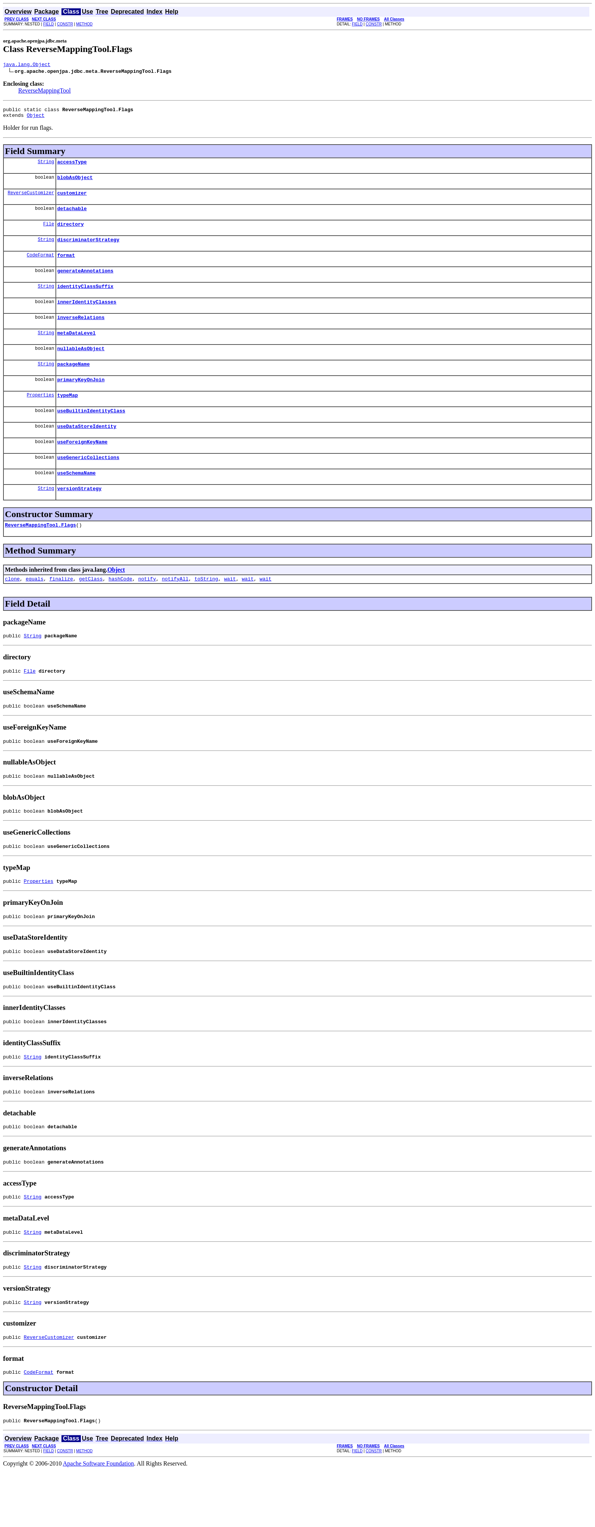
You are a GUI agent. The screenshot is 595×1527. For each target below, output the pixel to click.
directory (70, 233)
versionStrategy (79, 516)
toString (206, 609)
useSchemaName (76, 500)
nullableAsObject (81, 366)
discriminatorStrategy (88, 249)
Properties (40, 416)
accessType (72, 166)
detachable (72, 216)
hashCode (120, 609)
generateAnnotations (85, 283)
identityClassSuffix (85, 299)
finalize (61, 609)
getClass (90, 609)
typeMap (67, 416)
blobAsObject (75, 182)
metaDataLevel (76, 349)
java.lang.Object (26, 65)
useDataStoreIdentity (86, 450)
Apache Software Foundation (98, 1520)
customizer (72, 199)
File (48, 233)
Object (35, 118)
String (46, 166)
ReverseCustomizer (31, 199)
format (66, 266)
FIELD (48, 24)
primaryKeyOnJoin (81, 399)
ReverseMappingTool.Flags (40, 554)
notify (147, 609)
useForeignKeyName (82, 466)
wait (230, 609)
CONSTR (65, 24)
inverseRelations (81, 333)
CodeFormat (40, 266)
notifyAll (175, 609)
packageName (73, 383)
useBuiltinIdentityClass (91, 433)
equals (35, 609)
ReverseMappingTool (44, 91)
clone (12, 609)
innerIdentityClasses (86, 316)
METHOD (84, 24)
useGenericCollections (88, 483)
